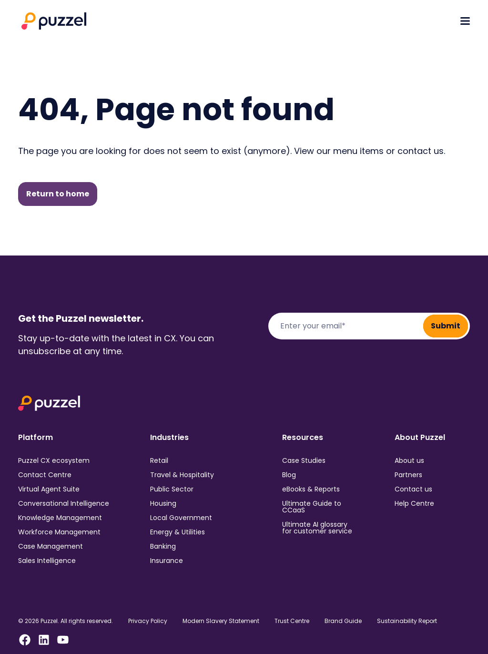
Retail (159, 460)
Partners (408, 474)
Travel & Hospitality (182, 474)
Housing (163, 503)
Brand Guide (343, 621)
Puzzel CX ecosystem (54, 460)
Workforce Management (59, 532)
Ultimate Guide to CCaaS (311, 506)
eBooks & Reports (311, 489)
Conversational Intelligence (63, 503)
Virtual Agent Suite (49, 489)
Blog (289, 474)
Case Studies (303, 460)
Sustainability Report (407, 621)
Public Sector (171, 489)
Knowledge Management (60, 517)
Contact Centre (44, 474)
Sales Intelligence (47, 560)
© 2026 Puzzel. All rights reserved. (65, 621)
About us (409, 460)
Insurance (166, 560)
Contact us (413, 489)
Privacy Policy (147, 621)
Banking (163, 546)
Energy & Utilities (177, 532)
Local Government (181, 517)
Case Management (50, 546)
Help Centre (414, 503)
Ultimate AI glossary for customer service (317, 527)
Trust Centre (291, 621)
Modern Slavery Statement (221, 621)
